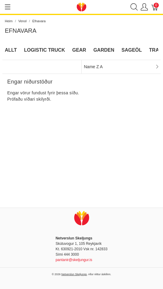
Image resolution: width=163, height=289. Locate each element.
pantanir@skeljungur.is (73, 260)
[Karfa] (155, 7)
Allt (11, 50)
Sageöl (131, 50)
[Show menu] (8, 7)
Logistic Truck (44, 50)
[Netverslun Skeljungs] (82, 6)
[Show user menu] (144, 7)
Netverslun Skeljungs (74, 274)
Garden (103, 50)
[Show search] (134, 7)
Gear (79, 50)
